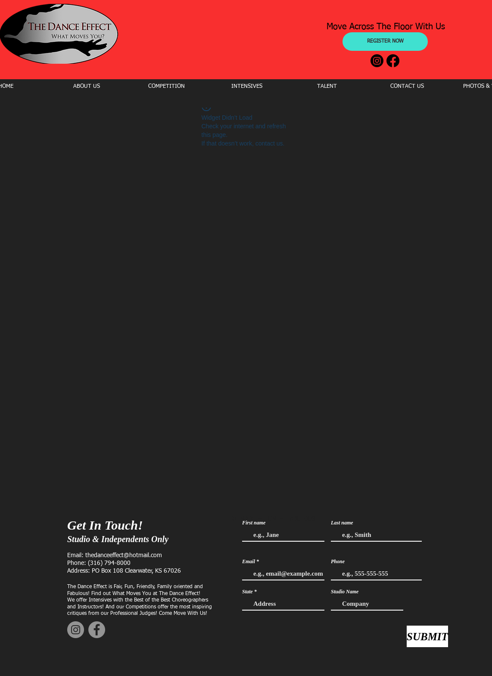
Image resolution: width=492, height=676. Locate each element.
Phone (338, 561)
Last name (342, 522)
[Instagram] (377, 60)
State (247, 591)
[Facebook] (392, 60)
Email (248, 561)
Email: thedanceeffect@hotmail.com (114, 555)
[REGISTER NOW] (385, 41)
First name (253, 522)
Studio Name (344, 591)
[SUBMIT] (427, 636)
